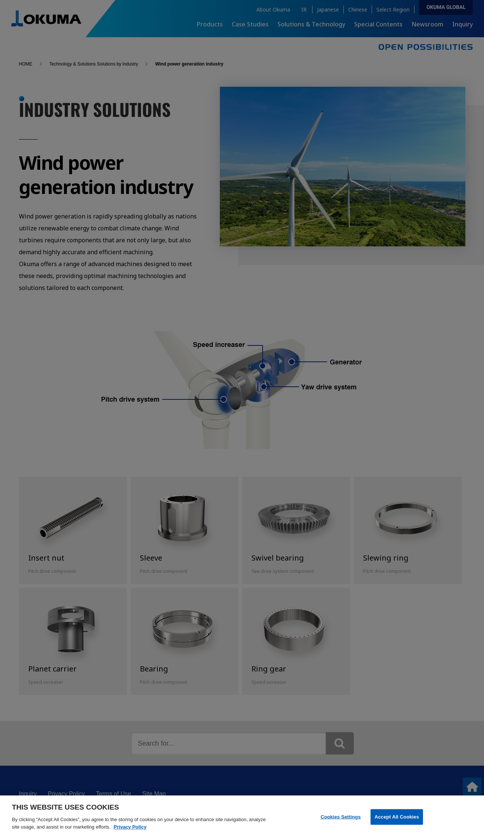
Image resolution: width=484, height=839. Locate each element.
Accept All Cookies (397, 821)
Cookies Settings (341, 821)
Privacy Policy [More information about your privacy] (130, 831)
